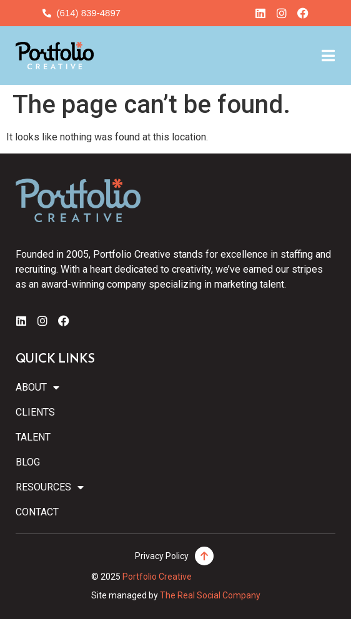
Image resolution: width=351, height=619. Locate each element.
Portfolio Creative (157, 577)
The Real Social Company (210, 595)
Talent (33, 437)
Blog (28, 462)
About (37, 387)
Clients (35, 412)
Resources (50, 487)
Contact (37, 512)
